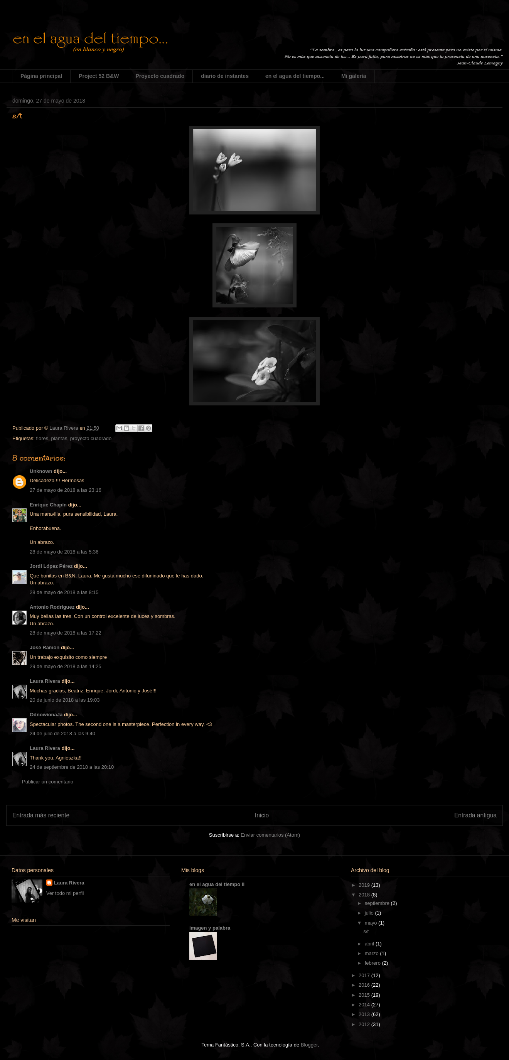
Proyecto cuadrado (159, 76)
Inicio (262, 815)
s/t (366, 931)
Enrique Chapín (48, 505)
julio (370, 913)
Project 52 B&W (99, 76)
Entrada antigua (475, 815)
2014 (365, 1005)
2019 (365, 885)
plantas (59, 438)
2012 (365, 1024)
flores (42, 438)
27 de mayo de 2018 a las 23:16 (65, 490)
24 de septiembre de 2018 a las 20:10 (72, 767)
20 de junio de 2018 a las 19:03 (64, 700)
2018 (365, 895)
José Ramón (44, 647)
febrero (373, 963)
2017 (365, 975)
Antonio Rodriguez (52, 607)
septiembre (378, 903)
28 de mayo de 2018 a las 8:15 (64, 592)
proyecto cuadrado (91, 438)
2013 (365, 1014)
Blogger (309, 1045)
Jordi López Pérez (51, 566)
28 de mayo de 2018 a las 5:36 (64, 552)
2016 (365, 985)
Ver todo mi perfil (65, 893)
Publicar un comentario (47, 782)
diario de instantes (225, 76)
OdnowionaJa (46, 714)
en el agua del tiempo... (295, 76)
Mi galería (353, 76)
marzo (372, 953)
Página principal (41, 76)
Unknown (41, 471)
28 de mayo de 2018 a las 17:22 (65, 633)
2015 (365, 995)
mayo (371, 923)
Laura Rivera (45, 681)
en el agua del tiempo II (216, 884)
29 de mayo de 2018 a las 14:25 (65, 666)
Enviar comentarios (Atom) (270, 835)
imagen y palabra (209, 928)
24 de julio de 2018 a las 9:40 (62, 733)
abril (370, 944)
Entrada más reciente (40, 815)
